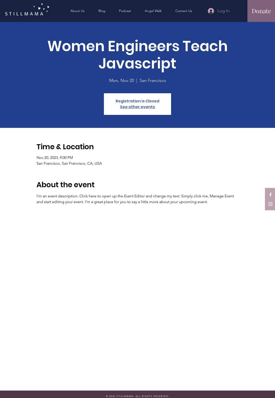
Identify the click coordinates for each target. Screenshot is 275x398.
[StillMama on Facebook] (270, 194)
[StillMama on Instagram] (270, 204)
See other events (137, 107)
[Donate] (261, 10)
